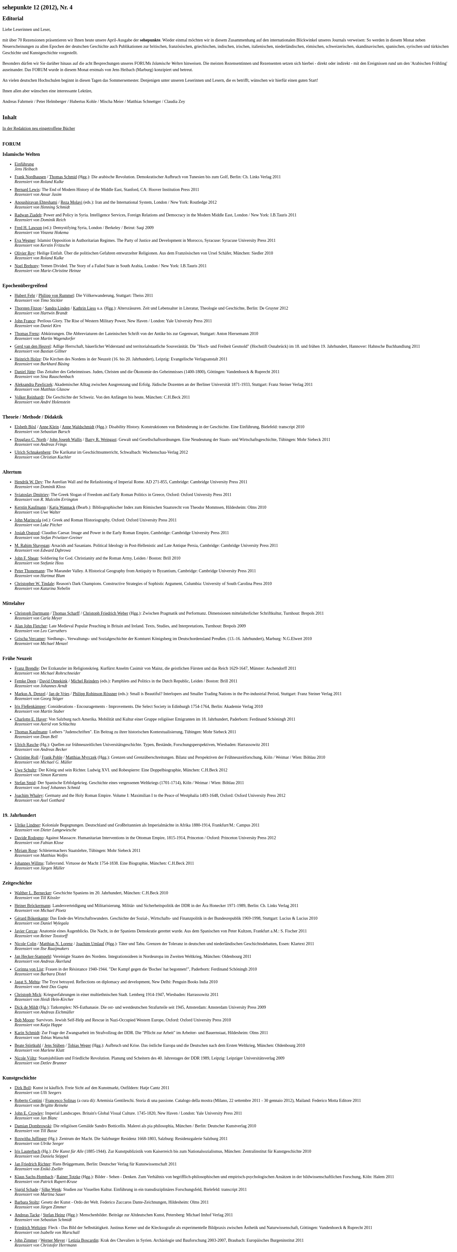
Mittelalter (13, 603)
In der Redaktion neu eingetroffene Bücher (38, 128)
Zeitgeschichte (17, 883)
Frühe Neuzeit (17, 658)
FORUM (11, 143)
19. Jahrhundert (19, 815)
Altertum (12, 472)
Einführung (24, 164)
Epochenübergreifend (24, 285)
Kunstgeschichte (19, 1077)
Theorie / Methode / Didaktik (32, 416)
